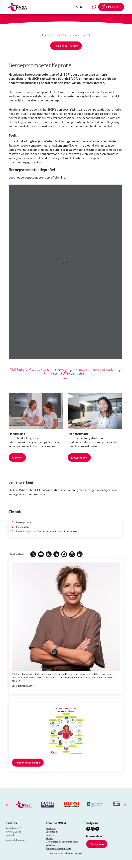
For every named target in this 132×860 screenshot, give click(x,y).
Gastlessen (22, 526)
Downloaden (79, 457)
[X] (33, 554)
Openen (17, 457)
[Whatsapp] (49, 554)
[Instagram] (72, 554)
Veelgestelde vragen (16, 840)
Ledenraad (51, 831)
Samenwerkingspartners (58, 848)
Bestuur (50, 835)
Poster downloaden (27, 762)
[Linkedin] (80, 554)
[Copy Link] (57, 554)
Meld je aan (97, 844)
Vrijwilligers (52, 845)
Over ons (50, 828)
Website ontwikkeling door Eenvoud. (66, 853)
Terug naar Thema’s (66, 45)
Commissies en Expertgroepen (62, 841)
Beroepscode (23, 522)
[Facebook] (64, 554)
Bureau (49, 838)
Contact (9, 835)
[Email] (41, 554)
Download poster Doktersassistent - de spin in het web (47, 531)
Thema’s (55, 35)
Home (45, 35)
